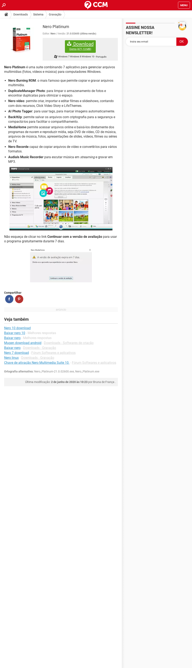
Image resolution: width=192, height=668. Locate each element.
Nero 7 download (16, 353)
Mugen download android (22, 343)
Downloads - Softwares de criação (69, 343)
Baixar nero (12, 348)
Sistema (38, 14)
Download (80, 46)
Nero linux (11, 358)
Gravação (55, 14)
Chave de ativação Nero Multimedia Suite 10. (36, 363)
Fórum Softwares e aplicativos (53, 353)
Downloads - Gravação (39, 348)
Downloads (20, 14)
